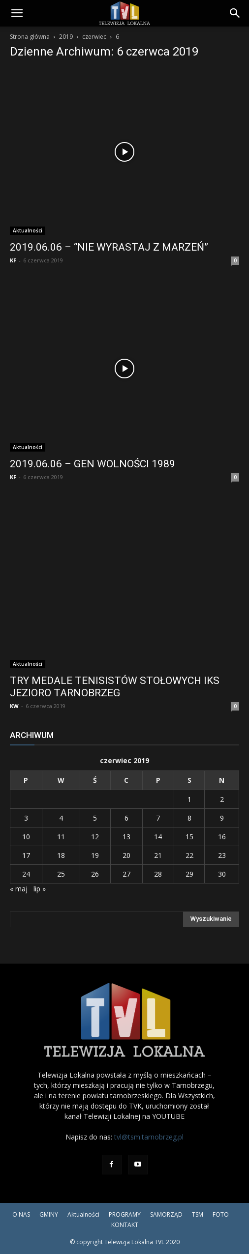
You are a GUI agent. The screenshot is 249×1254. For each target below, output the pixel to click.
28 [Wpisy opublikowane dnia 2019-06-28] (158, 874)
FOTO (221, 1214)
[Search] (235, 13)
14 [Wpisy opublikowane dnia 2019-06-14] (158, 836)
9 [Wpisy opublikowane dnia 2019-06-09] (222, 818)
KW (14, 706)
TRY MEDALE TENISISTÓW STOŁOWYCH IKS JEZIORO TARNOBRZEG (114, 687)
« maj (19, 888)
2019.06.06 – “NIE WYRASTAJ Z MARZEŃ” (109, 247)
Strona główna (30, 36)
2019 (66, 36)
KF (13, 260)
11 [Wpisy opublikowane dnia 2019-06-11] (61, 836)
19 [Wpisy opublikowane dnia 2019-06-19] (95, 855)
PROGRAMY (125, 1214)
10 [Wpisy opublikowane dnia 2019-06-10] (26, 836)
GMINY (48, 1214)
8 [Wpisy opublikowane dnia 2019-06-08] (189, 818)
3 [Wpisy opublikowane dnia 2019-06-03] (26, 818)
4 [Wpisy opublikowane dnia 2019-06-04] (61, 818)
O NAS (21, 1214)
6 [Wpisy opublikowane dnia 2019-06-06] (126, 818)
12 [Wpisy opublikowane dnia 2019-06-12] (95, 836)
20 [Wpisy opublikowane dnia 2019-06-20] (126, 855)
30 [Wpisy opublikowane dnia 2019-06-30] (222, 874)
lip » (39, 888)
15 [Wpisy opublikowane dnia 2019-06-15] (189, 836)
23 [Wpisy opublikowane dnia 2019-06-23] (222, 855)
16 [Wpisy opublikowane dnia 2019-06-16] (222, 836)
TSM (197, 1214)
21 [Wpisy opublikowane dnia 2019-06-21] (158, 855)
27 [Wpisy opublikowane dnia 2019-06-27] (126, 874)
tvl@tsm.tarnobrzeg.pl (149, 1136)
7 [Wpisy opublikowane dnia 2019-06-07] (158, 818)
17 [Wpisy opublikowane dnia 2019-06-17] (26, 855)
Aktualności (27, 230)
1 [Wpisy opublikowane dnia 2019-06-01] (189, 799)
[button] (16, 13)
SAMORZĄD (166, 1214)
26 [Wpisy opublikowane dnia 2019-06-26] (95, 874)
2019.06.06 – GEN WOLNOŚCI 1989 (92, 464)
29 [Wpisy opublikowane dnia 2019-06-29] (189, 874)
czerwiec (94, 36)
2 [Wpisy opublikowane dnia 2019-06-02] (222, 799)
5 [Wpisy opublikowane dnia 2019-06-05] (95, 818)
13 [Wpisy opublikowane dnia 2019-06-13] (126, 836)
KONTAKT (124, 1225)
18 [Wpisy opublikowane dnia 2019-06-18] (61, 855)
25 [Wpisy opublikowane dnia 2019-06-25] (61, 874)
